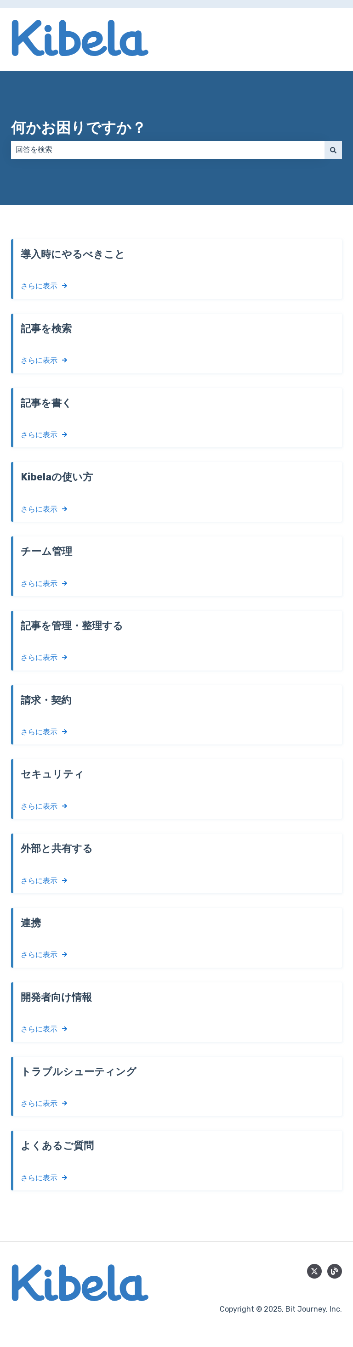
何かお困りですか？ (78, 127)
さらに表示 (39, 286)
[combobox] (168, 149)
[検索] (333, 149)
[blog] (334, 1271)
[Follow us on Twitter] (314, 1271)
